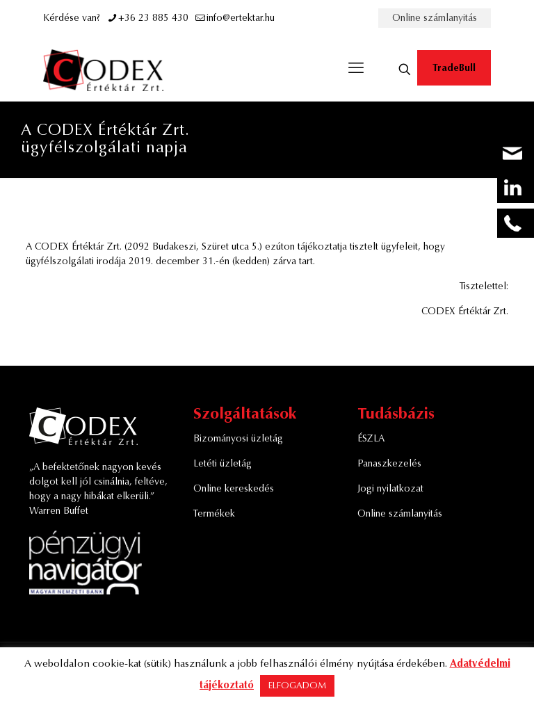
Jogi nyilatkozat (390, 489)
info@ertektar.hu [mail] (241, 19)
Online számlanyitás (434, 19)
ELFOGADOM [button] (297, 685)
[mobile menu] (356, 69)
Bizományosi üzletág (238, 439)
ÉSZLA (371, 439)
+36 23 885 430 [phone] (153, 19)
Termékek (214, 514)
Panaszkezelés (389, 464)
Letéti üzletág (222, 464)
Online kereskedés (233, 489)
